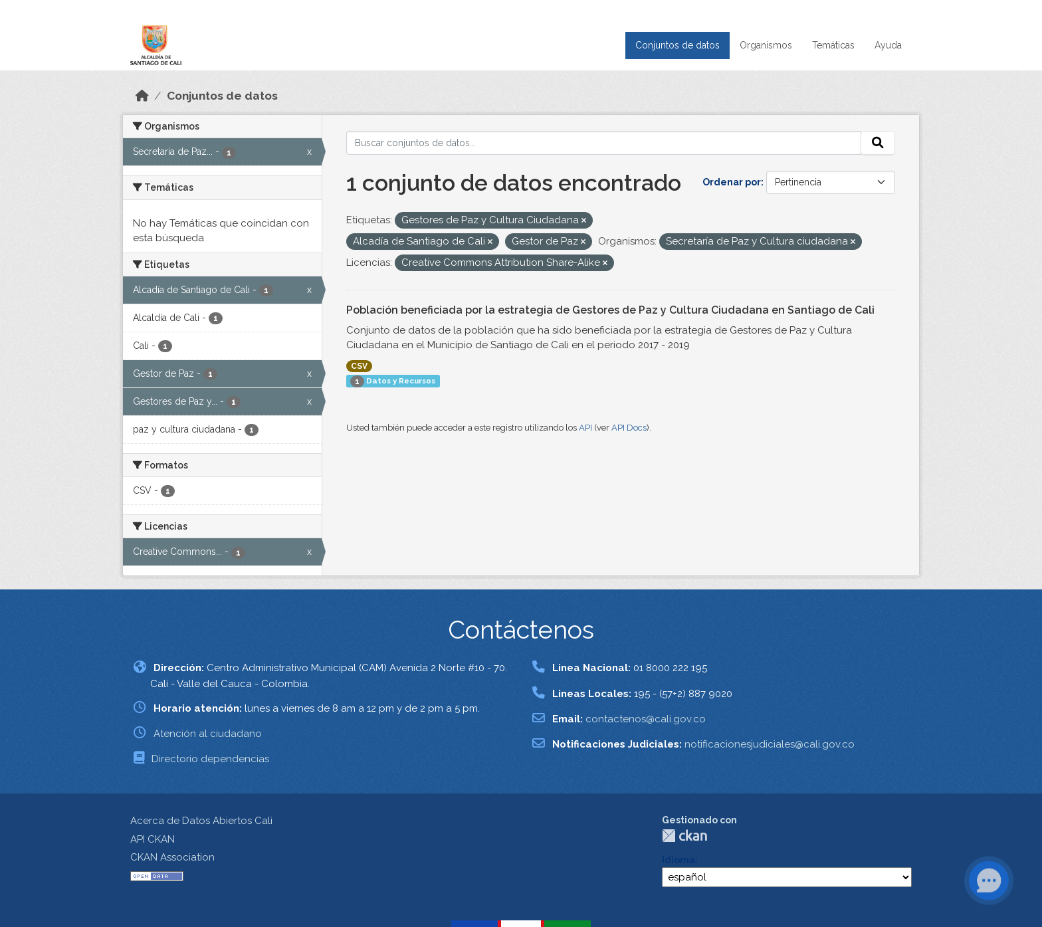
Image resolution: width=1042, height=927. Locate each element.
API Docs (629, 428)
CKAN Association (172, 857)
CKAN (684, 836)
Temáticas (833, 45)
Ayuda (888, 45)
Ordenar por (731, 182)
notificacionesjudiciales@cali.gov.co (769, 744)
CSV (359, 366)
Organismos (766, 45)
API (585, 428)
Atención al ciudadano (208, 734)
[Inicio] (142, 95)
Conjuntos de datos (677, 45)
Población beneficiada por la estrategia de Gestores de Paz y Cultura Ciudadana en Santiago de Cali (610, 310)
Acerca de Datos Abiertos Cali (201, 821)
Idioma (678, 860)
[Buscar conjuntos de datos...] (604, 143)
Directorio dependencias (210, 759)
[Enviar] (878, 143)
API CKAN (152, 839)
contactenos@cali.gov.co (645, 719)
